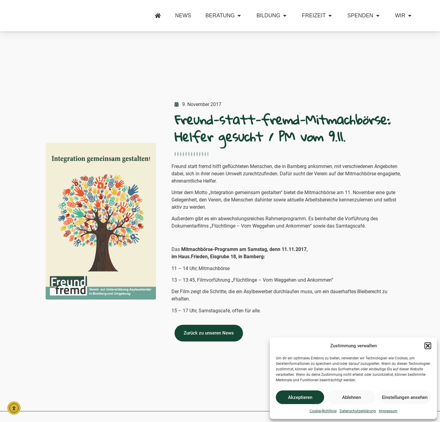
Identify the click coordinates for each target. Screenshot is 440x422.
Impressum (388, 411)
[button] (428, 342)
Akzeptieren (300, 397)
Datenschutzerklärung (358, 411)
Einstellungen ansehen (405, 397)
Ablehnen (351, 397)
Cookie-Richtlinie (323, 411)
